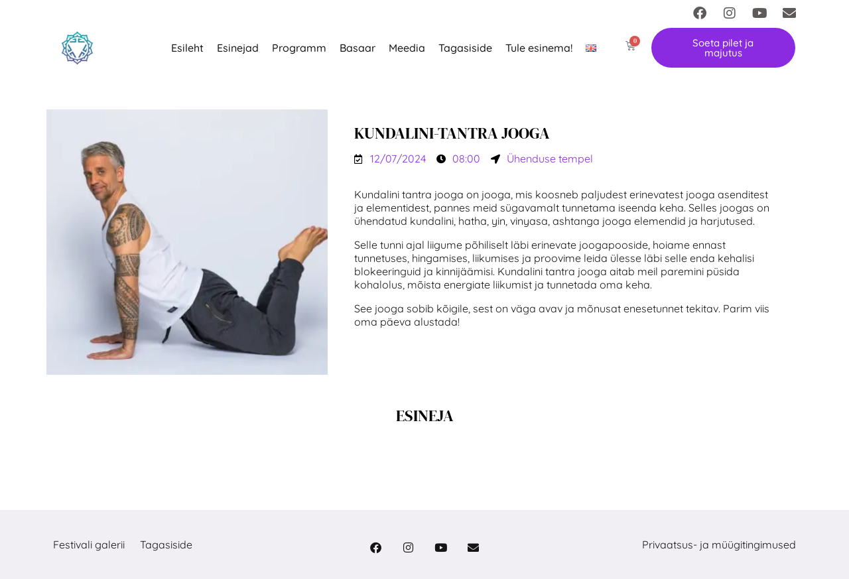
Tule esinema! (538, 47)
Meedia (407, 47)
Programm (299, 47)
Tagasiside (465, 47)
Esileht (187, 47)
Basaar (357, 47)
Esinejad (238, 47)
